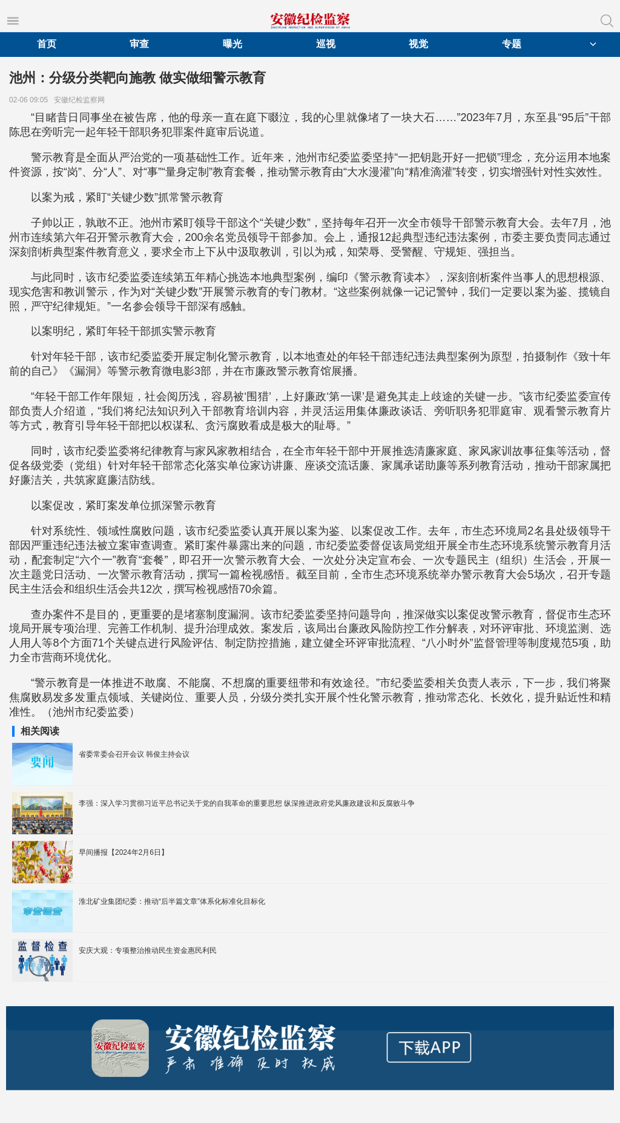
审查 (139, 44)
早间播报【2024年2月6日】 (123, 852)
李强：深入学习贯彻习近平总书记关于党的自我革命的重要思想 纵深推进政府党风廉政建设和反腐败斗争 (247, 803)
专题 (511, 44)
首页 (46, 44)
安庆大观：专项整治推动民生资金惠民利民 (148, 950)
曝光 (232, 44)
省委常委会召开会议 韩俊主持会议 (134, 754)
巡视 (325, 44)
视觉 (418, 44)
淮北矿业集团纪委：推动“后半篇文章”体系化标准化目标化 (172, 901)
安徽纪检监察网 (81, 100)
